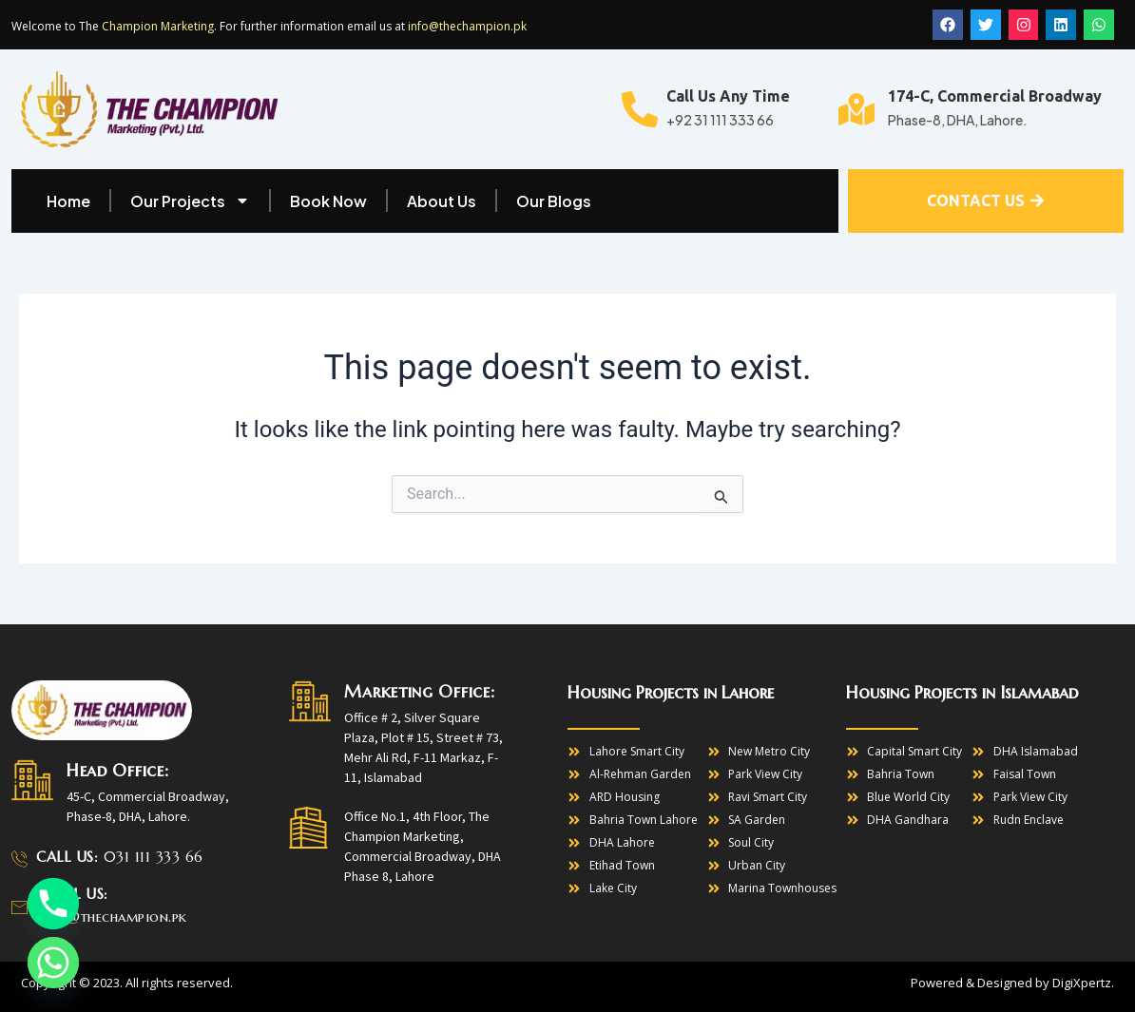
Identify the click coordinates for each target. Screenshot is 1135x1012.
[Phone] (53, 903)
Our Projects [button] (190, 200)
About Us (441, 201)
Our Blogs (553, 201)
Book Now (328, 201)
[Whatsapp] (53, 962)
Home (68, 201)
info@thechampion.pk (467, 27)
